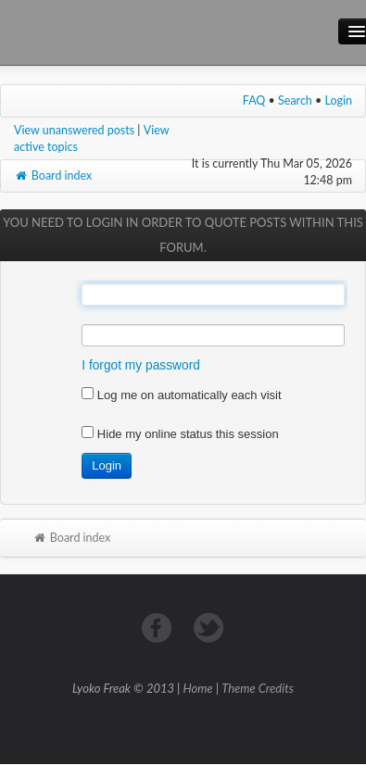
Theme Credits (257, 688)
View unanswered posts (74, 130)
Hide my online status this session (180, 434)
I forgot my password (141, 365)
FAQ (254, 100)
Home (198, 688)
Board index (53, 175)
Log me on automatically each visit (181, 395)
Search (295, 100)
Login (339, 100)
